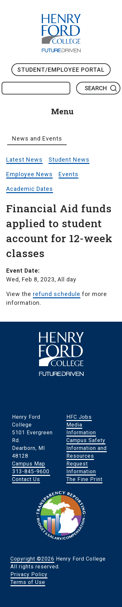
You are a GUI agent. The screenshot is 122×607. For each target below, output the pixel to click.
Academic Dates (29, 188)
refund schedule (56, 294)
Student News (68, 159)
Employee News (29, 174)
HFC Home (61, 33)
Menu (62, 111)
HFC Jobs (79, 417)
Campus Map (28, 464)
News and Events (37, 138)
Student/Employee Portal (61, 69)
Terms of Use (27, 582)
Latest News (24, 159)
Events (68, 174)
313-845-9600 (30, 471)
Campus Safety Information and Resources (86, 448)
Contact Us (26, 479)
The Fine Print (84, 479)
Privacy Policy (28, 574)
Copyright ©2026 (32, 559)
